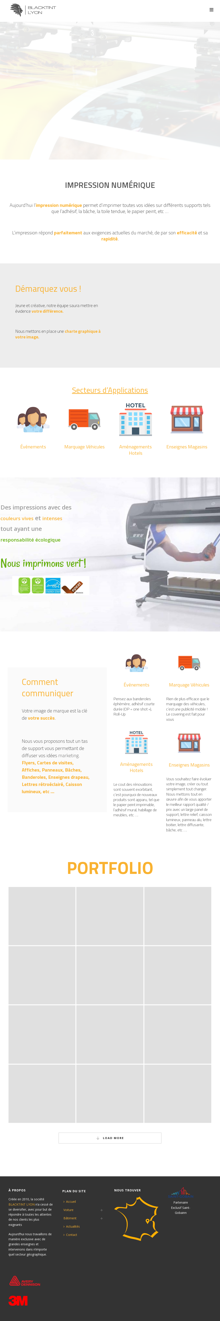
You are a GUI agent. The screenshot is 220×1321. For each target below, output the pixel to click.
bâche (89, 211)
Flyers (28, 762)
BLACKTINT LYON (22, 1204)
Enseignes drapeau (68, 777)
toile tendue (113, 211)
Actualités (71, 1226)
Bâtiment (70, 1218)
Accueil (69, 1201)
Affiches (30, 770)
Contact (70, 1235)
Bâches (72, 770)
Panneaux (52, 770)
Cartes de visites (54, 762)
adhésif (69, 211)
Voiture (68, 1210)
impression (26, 232)
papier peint (144, 211)
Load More (110, 1138)
